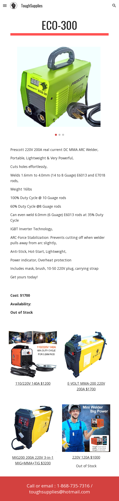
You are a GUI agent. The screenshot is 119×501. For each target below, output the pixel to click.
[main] (59, 27)
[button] (5, 5)
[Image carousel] (59, 91)
